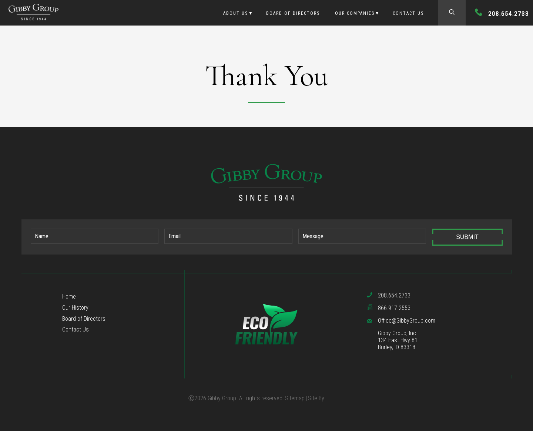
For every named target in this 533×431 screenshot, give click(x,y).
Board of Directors (293, 13)
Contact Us (408, 13)
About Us (235, 13)
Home (69, 296)
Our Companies (355, 13)
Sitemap (295, 398)
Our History (75, 307)
